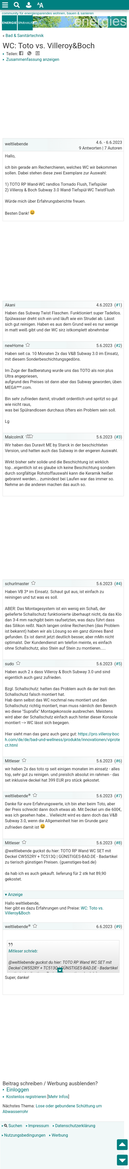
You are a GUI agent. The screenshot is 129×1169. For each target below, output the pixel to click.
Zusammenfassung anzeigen (31, 59)
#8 (118, 842)
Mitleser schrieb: (23, 951)
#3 (118, 437)
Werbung (58, 1135)
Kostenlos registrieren (24, 1096)
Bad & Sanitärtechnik (24, 35)
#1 (118, 305)
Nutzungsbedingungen (23, 1135)
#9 (118, 926)
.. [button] (60, 971)
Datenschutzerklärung (74, 1125)
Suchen (12, 1125)
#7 (118, 795)
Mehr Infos (58, 1096)
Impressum (37, 1125)
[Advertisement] (63, 101)
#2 (118, 345)
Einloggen (16, 1090)
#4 (118, 583)
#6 (118, 761)
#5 (118, 663)
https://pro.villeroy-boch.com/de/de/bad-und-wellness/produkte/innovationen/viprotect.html (62, 740)
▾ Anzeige (14, 894)
